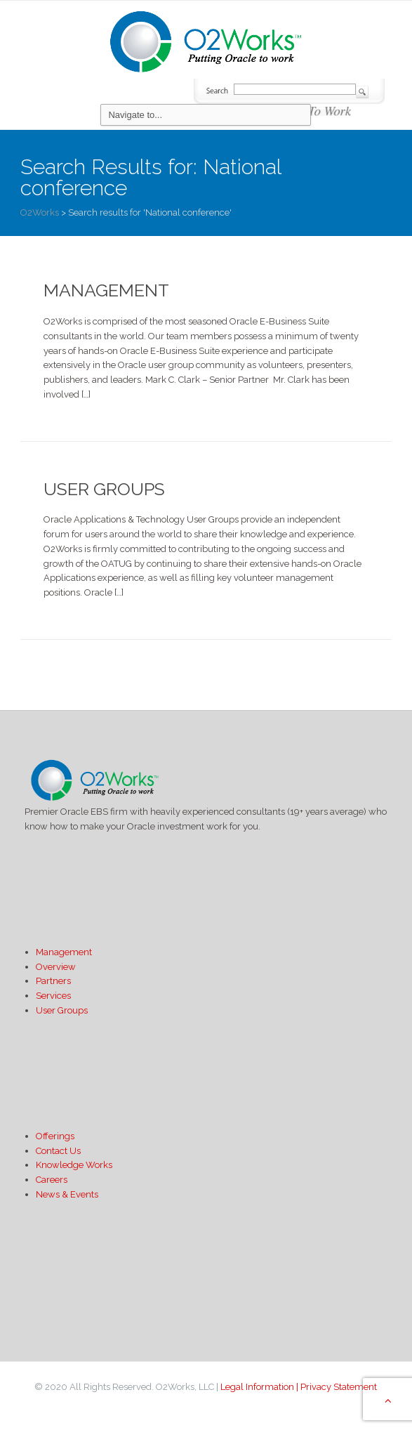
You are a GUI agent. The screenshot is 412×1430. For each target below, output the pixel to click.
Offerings (55, 1136)
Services (53, 995)
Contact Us (58, 1151)
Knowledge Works (74, 1165)
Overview (56, 967)
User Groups (104, 488)
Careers (51, 1179)
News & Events (67, 1194)
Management (106, 290)
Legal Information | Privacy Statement (298, 1387)
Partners (53, 981)
